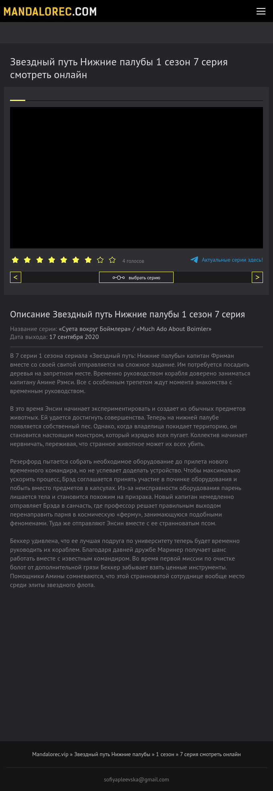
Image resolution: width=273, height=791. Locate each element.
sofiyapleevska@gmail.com (136, 779)
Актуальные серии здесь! (226, 259)
